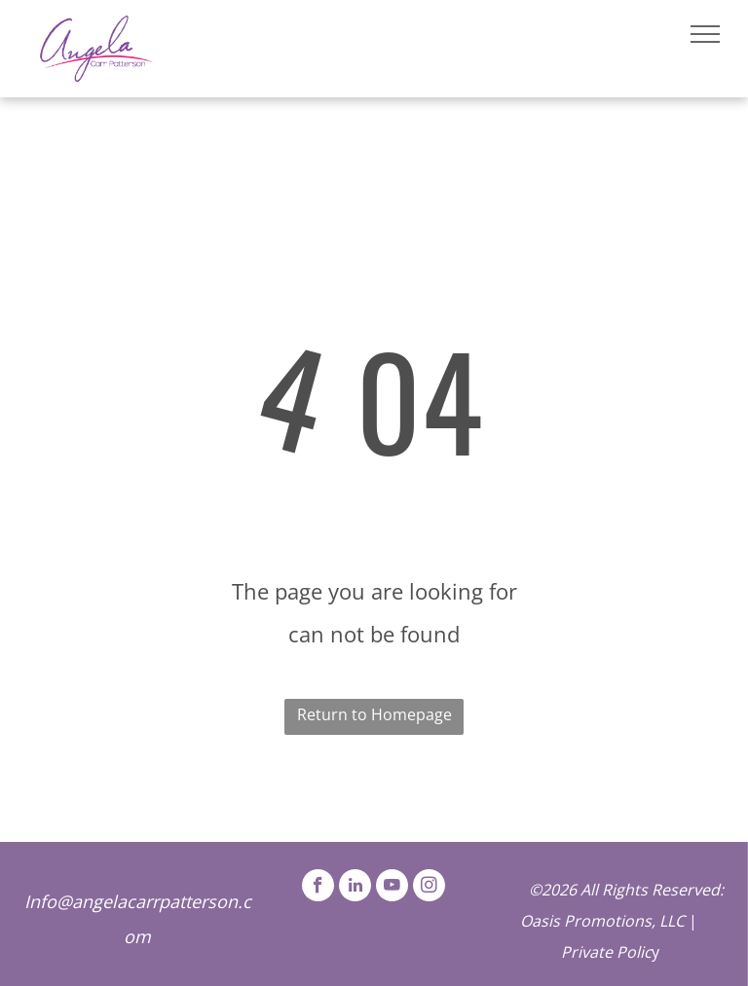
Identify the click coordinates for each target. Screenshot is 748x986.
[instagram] (429, 887)
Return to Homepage (374, 714)
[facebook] (318, 887)
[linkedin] (355, 887)
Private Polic (606, 952)
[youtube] (392, 887)
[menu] (705, 34)
